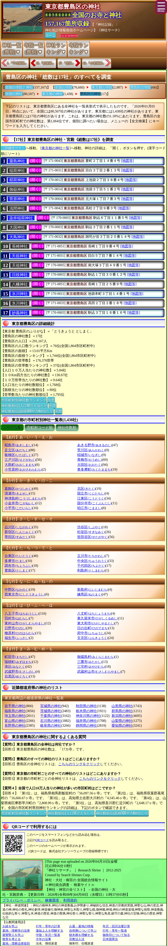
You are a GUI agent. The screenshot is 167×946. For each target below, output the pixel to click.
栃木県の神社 (86, 711)
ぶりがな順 (12, 428)
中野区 (17, 589)
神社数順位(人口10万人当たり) (24, 405)
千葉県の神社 (50, 716)
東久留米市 (97, 618)
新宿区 (20, 532)
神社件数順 (67, 428)
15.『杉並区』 (45, 63)
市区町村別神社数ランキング (23, 399)
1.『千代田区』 (17, 63)
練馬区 (89, 594)
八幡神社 (20, 284)
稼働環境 (52, 900)
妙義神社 (20, 313)
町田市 (17, 657)
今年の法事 (43, 939)
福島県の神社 (15, 711)
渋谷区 (89, 527)
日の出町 (92, 628)
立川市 (91, 556)
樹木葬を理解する (81, 935)
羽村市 (17, 618)
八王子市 (22, 613)
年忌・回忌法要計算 (116, 926)
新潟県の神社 (122, 716)
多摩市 (15, 561)
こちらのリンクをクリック (79, 764)
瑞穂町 (18, 662)
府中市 (91, 633)
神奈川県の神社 (88, 716)
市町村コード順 (40, 428)
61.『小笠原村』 (94, 63)
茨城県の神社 (50, 711)
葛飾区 (18, 488)
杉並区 (91, 532)
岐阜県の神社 (50, 725)
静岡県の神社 (86, 725)
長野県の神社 (15, 725)
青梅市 (89, 459)
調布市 (18, 565)
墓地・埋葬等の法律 (16, 930)
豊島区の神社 (90, 94)
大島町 (20, 464)
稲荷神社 (17, 170)
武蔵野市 (20, 671)
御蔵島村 (95, 657)
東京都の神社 (52, 94)
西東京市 (25, 594)
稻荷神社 (17, 180)
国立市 (91, 493)
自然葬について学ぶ (83, 930)
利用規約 (70, 900)
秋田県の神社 (86, 706)
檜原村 (20, 633)
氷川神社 (20, 294)
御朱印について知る (116, 935)
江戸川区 (20, 459)
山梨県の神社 (122, 721)
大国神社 (17, 227)
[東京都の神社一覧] (55, 148)
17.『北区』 (67, 63)
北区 (86, 488)
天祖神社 (20, 265)
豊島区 (17, 570)
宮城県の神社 (50, 706)
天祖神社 (19, 256)
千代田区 (91, 565)
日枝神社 (20, 275)
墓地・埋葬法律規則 (16, 943)
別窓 (51, 399)
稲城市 (89, 455)
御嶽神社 (17, 189)
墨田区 (17, 537)
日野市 (15, 628)
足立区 (17, 450)
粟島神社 (17, 161)
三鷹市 (89, 662)
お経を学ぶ (10, 926)
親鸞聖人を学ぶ (13, 935)
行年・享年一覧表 (115, 930)
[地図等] (127, 161)
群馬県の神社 (122, 711)
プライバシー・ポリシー (22, 900)
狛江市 (89, 508)
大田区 (89, 464)
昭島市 (18, 445)
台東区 (18, 556)
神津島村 (23, 498)
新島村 (92, 589)
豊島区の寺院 (140, 87)
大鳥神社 (17, 237)
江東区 (91, 498)
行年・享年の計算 (48, 926)
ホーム (50, 35)
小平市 (18, 508)
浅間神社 (17, 208)
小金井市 (20, 503)
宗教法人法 (76, 939)
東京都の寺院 (102, 87)
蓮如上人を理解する (49, 930)
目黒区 (17, 676)
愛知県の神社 (122, 725)
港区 (15, 666)
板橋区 (18, 455)
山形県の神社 (122, 706)
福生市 (17, 638)
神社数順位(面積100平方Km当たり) (27, 410)
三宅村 (91, 666)
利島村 (91, 570)
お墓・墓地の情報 (81, 926)
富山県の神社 (15, 721)
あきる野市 (94, 445)
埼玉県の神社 (15, 716)
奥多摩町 (94, 469)
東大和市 (95, 623)
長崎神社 (20, 246)
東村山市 (25, 623)
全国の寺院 (63, 87)
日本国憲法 (110, 939)
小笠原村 (23, 469)
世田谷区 (92, 537)
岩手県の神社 (15, 706)
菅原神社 (17, 199)
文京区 (92, 638)
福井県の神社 (86, 721)
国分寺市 (94, 503)
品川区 (18, 527)
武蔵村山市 (99, 671)
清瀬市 (17, 493)
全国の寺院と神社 (19, 87)
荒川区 (91, 450)
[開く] (35, 161)
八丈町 (94, 613)
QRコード (42, 840)
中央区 (92, 561)
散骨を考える (11, 939)
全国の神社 (14, 94)
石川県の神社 (50, 721)
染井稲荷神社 (21, 218)
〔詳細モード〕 (13, 148)
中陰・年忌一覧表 (48, 935)
